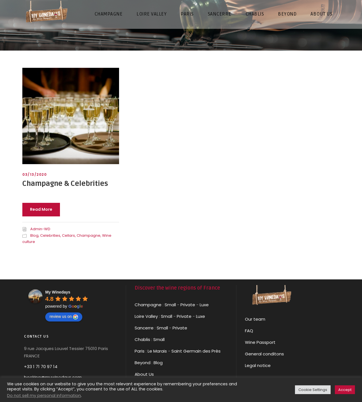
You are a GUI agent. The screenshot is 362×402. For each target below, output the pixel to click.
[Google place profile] (57, 292)
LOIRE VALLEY (152, 14)
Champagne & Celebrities (65, 183)
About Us (144, 374)
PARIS (187, 14)
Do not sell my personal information (44, 395)
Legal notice (258, 365)
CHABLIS (254, 14)
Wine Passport (260, 342)
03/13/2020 (34, 174)
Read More (41, 209)
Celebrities (50, 235)
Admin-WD (40, 229)
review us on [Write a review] (63, 316)
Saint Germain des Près (196, 351)
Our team (255, 319)
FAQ (249, 331)
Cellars (68, 235)
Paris (140, 351)
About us (321, 14)
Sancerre (144, 328)
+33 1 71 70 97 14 (40, 367)
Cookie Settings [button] (312, 389)
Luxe (204, 305)
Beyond (287, 14)
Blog (34, 235)
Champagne (88, 235)
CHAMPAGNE (108, 14)
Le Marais (156, 351)
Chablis (142, 339)
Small (170, 305)
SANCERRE (219, 14)
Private (187, 305)
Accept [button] (345, 389)
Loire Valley (146, 316)
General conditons (264, 354)
